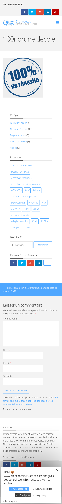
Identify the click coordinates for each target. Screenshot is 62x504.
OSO (36, 208)
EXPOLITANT (19, 202)
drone (37, 190)
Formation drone (18, 122)
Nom (6, 350)
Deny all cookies (42, 488)
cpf (27, 190)
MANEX (16, 208)
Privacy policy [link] (39, 495)
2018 (15, 165)
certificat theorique (22, 177)
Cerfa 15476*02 (21, 171)
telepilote (17, 227)
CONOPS (17, 190)
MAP (27, 208)
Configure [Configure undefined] (23, 495)
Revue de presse (18, 141)
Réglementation (18, 135)
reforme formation (22, 215)
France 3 (34, 202)
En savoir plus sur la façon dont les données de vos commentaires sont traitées (30, 401)
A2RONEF (27, 165)
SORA (45, 221)
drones (16, 196)
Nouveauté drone (19, 129)
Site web (7, 376)
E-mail (7, 363)
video (29, 227)
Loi (44, 202)
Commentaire (11, 318)
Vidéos (13, 147)
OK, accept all (19, 488)
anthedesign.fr (9, 501)
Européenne (31, 196)
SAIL (35, 221)
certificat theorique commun (27, 184)
